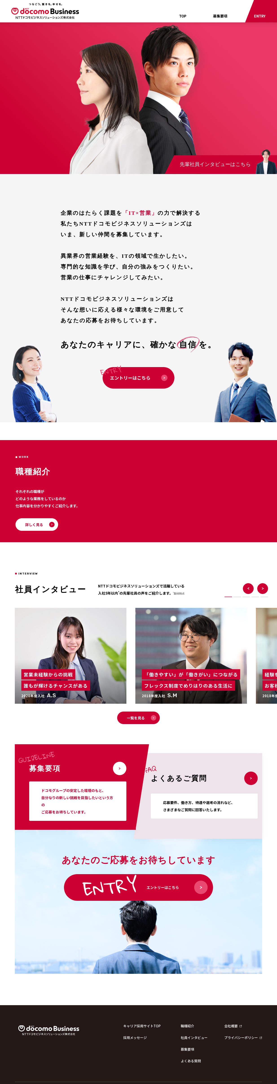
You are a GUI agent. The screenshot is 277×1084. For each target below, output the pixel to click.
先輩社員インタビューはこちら (215, 164)
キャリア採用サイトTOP (141, 1026)
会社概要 (233, 1026)
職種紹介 (187, 1026)
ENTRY (260, 16)
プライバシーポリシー (243, 1037)
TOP (182, 16)
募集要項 (220, 16)
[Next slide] (262, 588)
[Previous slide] (248, 588)
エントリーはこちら (138, 377)
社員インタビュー (194, 1037)
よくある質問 (191, 1060)
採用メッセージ (135, 1037)
